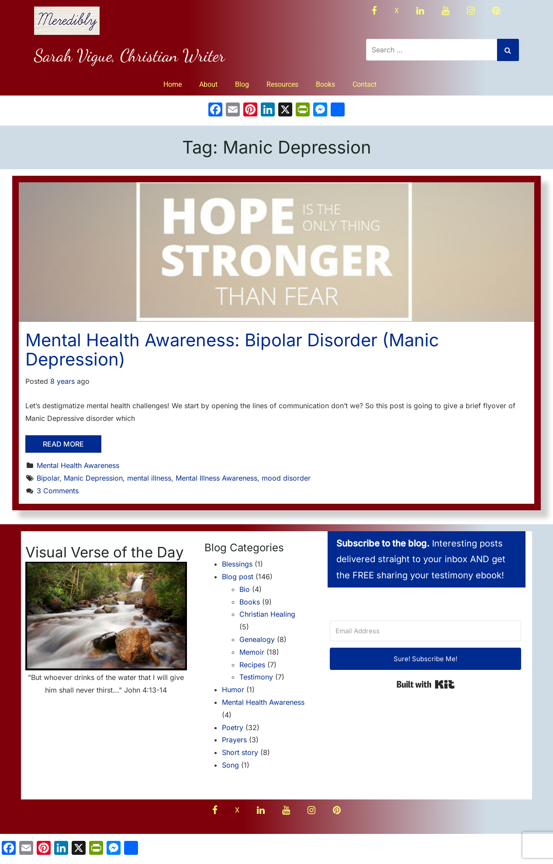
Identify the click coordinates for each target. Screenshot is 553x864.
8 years (62, 381)
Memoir (251, 652)
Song (230, 765)
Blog (242, 84)
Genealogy (257, 639)
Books (325, 84)
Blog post (237, 576)
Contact (365, 84)
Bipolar (48, 478)
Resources (282, 84)
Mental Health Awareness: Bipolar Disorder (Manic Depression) (232, 349)
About (208, 84)
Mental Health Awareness (78, 465)
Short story (240, 752)
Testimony (256, 677)
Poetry (232, 727)
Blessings (237, 564)
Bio (244, 589)
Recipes (252, 664)
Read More (63, 444)
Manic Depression (93, 478)
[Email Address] (425, 631)
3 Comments (58, 490)
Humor (233, 689)
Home (172, 84)
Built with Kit (426, 684)
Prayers (234, 739)
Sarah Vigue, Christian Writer (129, 55)
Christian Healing (267, 614)
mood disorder (286, 478)
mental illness (149, 478)
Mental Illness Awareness (216, 478)
